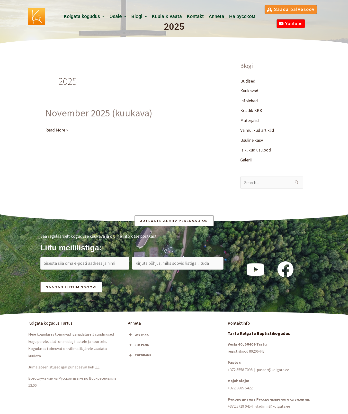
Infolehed (249, 101)
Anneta (216, 16)
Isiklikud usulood (255, 150)
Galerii (246, 160)
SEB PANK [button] (138, 345)
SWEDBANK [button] (139, 355)
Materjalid (249, 120)
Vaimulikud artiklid (257, 130)
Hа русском (242, 16)
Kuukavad (249, 91)
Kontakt (195, 16)
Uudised (247, 81)
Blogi (139, 16)
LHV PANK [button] (138, 334)
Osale (117, 16)
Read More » (56, 129)
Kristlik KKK (251, 110)
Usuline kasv (251, 140)
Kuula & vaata (167, 16)
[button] (84, 16)
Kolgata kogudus (84, 16)
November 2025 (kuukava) (98, 113)
